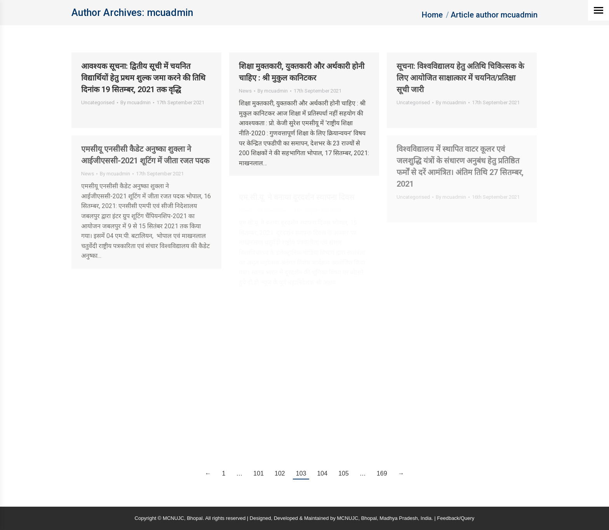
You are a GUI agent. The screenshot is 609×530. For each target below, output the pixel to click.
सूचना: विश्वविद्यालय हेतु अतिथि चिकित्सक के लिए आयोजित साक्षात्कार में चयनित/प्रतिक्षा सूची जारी (460, 77)
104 (322, 473)
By (135, 102)
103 (301, 473)
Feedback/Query (455, 518)
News (245, 91)
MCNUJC (347, 518)
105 (343, 473)
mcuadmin (170, 12)
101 (258, 473)
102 (280, 473)
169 (382, 473)
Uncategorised (98, 102)
